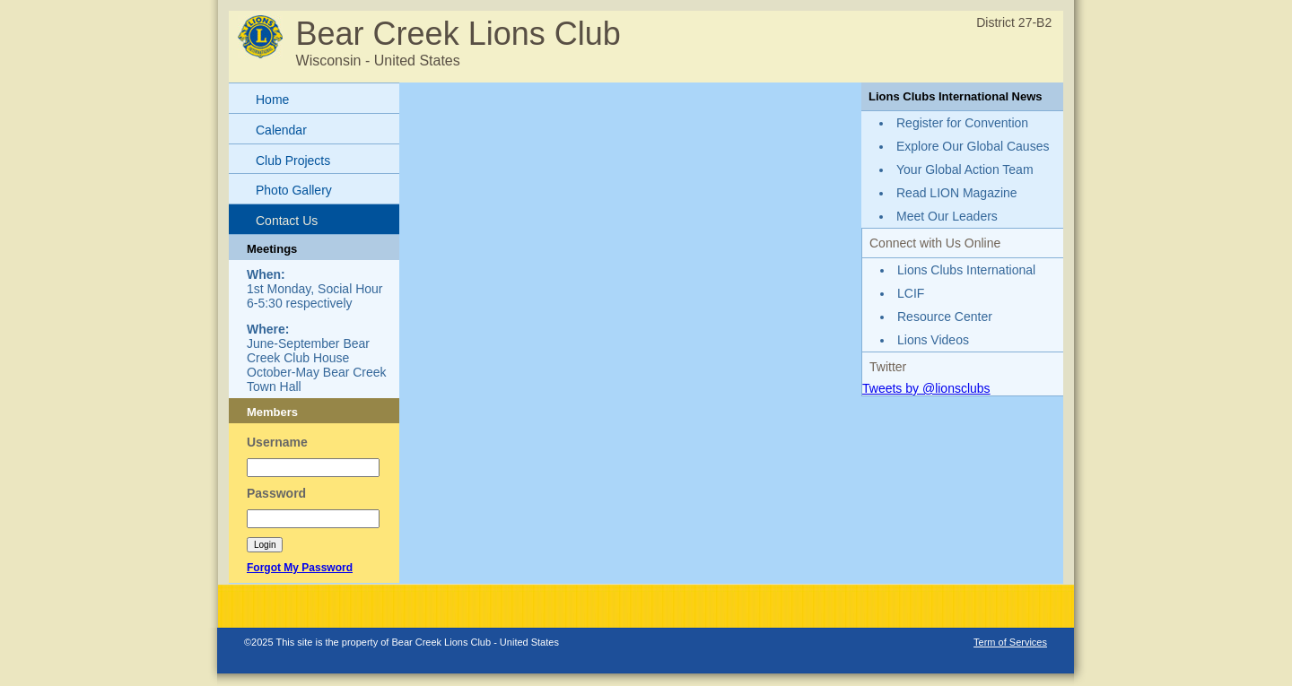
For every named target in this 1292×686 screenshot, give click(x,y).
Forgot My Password (300, 567)
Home (272, 99)
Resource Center (944, 316)
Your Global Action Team (965, 169)
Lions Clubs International (966, 270)
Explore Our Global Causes (972, 146)
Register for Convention (962, 123)
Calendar (281, 130)
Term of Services (1010, 642)
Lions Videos (933, 340)
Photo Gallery (294, 190)
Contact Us (287, 220)
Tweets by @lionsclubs (926, 388)
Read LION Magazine (956, 193)
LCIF (910, 293)
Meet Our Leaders (947, 216)
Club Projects (293, 160)
